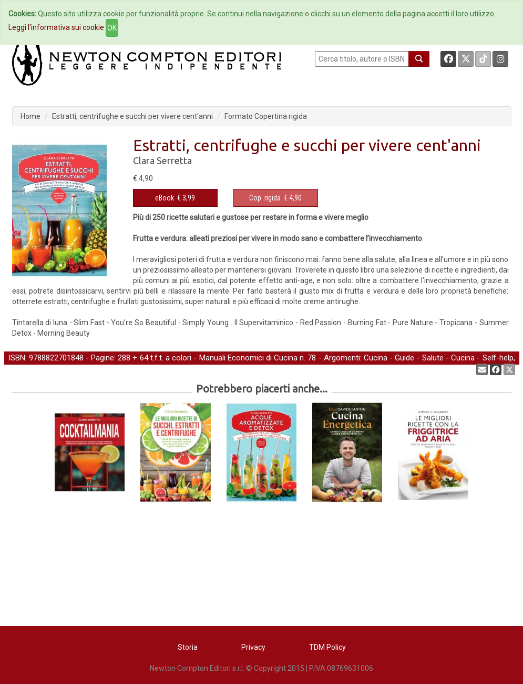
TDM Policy (327, 647)
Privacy (253, 647)
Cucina (375, 358)
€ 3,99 (175, 198)
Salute (433, 358)
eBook (164, 198)
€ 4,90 (275, 198)
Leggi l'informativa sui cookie (56, 27)
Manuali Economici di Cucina (248, 358)
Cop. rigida (265, 198)
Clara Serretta (162, 160)
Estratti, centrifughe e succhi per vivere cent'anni (132, 116)
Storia (188, 647)
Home (30, 116)
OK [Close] (112, 28)
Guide (404, 358)
